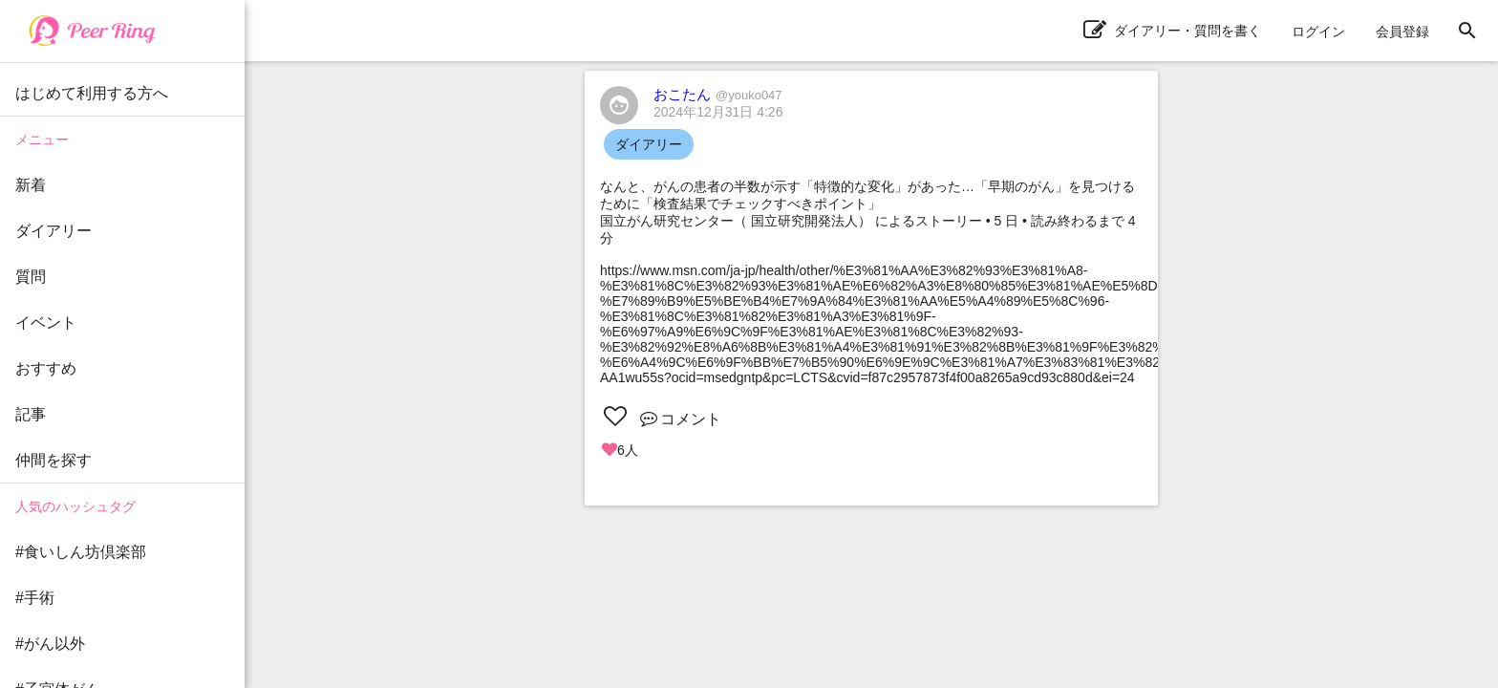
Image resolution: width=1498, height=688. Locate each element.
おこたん (717, 94)
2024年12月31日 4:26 (717, 111)
